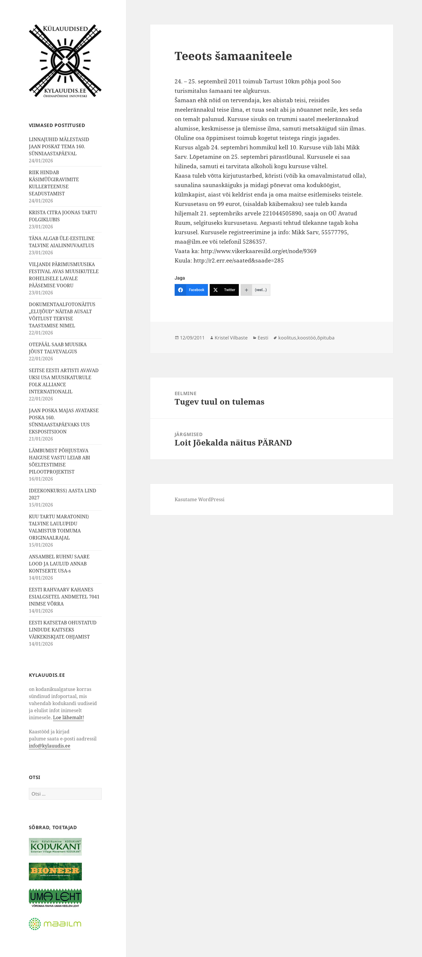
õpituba (326, 337)
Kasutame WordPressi (199, 499)
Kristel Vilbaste (231, 337)
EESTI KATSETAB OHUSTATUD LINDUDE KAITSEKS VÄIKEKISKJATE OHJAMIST (63, 629)
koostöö (306, 337)
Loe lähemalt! (68, 717)
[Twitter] (224, 290)
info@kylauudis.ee (49, 745)
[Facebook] (191, 290)
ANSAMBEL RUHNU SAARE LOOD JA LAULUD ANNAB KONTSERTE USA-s (59, 563)
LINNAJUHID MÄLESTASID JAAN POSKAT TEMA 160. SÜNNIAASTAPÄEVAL (59, 146)
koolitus (287, 337)
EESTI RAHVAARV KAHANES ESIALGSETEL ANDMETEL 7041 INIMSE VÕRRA (64, 596)
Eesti (263, 337)
